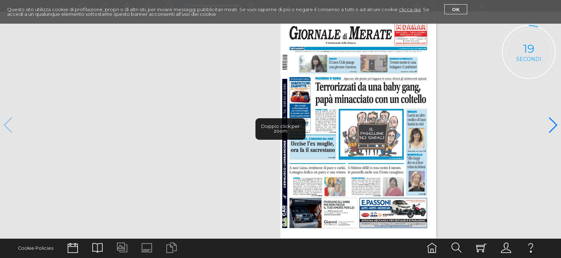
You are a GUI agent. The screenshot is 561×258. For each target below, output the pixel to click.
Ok (456, 9)
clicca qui (410, 9)
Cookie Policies (35, 248)
